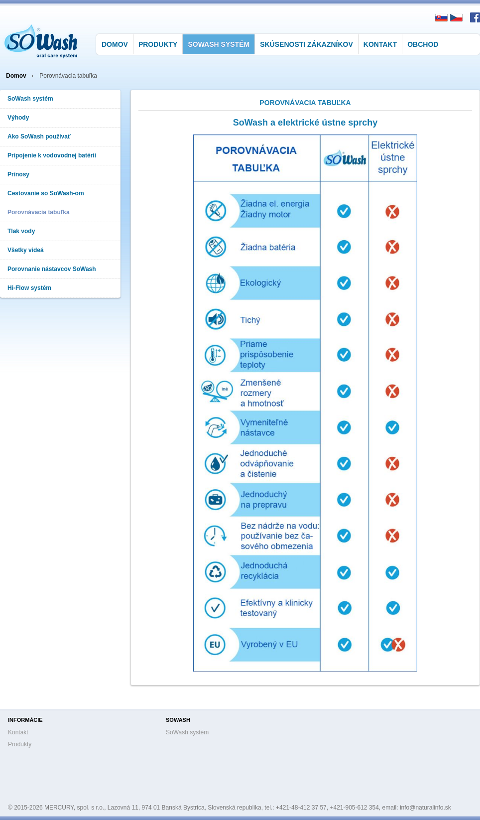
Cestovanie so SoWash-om (45, 193)
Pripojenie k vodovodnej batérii (51, 155)
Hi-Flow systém (29, 287)
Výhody (18, 117)
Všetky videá (25, 250)
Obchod (422, 44)
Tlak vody (21, 231)
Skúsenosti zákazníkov (306, 44)
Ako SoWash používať (39, 136)
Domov (115, 44)
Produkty (158, 44)
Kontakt (380, 44)
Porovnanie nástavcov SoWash (51, 269)
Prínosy (18, 174)
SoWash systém (218, 44)
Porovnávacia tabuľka (38, 212)
